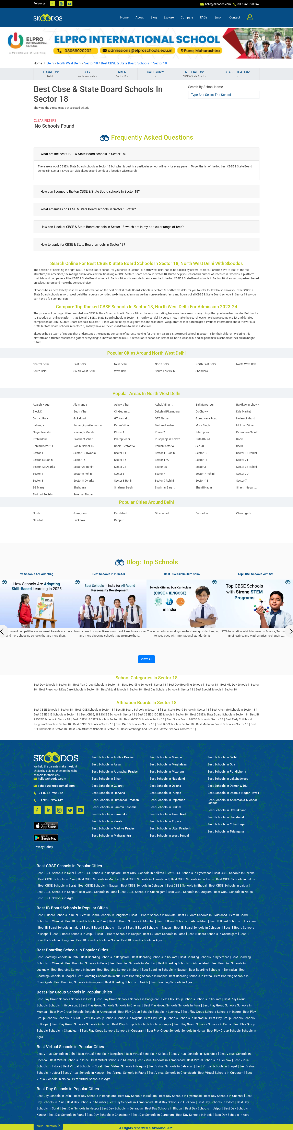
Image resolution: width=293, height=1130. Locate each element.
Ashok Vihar (121, 404)
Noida (36, 513)
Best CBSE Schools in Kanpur (57, 892)
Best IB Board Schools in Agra (141, 940)
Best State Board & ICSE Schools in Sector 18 (195, 719)
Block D (37, 411)
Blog (154, 17)
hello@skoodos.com (217, 4)
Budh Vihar (80, 411)
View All (146, 659)
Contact (234, 17)
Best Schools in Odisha (165, 785)
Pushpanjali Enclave (167, 439)
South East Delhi (165, 371)
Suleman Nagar (83, 494)
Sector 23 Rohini (83, 466)
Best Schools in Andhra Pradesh (113, 757)
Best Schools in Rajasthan (167, 800)
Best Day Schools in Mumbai (86, 1102)
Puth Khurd (203, 439)
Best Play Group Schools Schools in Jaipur (81, 1024)
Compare (187, 17)
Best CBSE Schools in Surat (57, 885)
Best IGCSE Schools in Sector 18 (144, 719)
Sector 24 (120, 466)
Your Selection (48, 1125)
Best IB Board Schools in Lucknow (233, 921)
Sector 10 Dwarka (84, 453)
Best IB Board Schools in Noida (97, 940)
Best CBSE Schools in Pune (56, 879)
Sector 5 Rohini (82, 473)
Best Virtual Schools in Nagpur (125, 1066)
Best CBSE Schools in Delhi (55, 873)
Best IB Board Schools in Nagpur (150, 927)
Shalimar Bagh (123, 487)
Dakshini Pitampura (167, 411)
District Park (40, 418)
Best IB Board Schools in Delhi (57, 915)
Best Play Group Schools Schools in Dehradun (175, 1018)
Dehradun (202, 513)
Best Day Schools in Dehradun (122, 1108)
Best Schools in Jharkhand (226, 817)
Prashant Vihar (83, 439)
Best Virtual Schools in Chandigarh (172, 1073)
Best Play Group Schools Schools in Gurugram (113, 1030)
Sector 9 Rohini (164, 480)
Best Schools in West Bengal (169, 835)
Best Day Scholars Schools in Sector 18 (168, 689)
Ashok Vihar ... (164, 404)
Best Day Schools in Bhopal (164, 1108)
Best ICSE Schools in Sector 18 (94, 709)
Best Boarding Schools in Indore (73, 970)
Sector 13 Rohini (246, 453)
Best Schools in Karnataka (109, 814)
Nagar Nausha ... (43, 432)
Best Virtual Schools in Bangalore (101, 1054)
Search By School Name (205, 87)
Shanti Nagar (204, 487)
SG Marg (38, 487)
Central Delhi (41, 364)
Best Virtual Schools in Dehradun (171, 1066)
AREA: (122, 74)
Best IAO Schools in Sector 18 (175, 724)
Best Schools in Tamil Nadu (168, 814)
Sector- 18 (202, 480)
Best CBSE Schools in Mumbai (98, 879)
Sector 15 (79, 459)
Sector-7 (241, 480)
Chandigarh (243, 513)
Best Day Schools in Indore (216, 1102)
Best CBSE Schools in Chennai (234, 873)
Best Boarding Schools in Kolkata (154, 957)
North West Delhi (69, 63)
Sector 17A (162, 459)
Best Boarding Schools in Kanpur (144, 976)
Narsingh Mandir (84, 432)
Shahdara (202, 371)
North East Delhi (206, 364)
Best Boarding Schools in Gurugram (78, 982)
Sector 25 (161, 466)
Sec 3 (239, 446)
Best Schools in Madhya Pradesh (114, 828)
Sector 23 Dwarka (44, 466)
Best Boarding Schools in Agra (171, 982)
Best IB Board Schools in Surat (104, 927)
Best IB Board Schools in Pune (85, 921)
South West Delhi (84, 371)
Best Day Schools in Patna (66, 1115)
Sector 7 (160, 473)
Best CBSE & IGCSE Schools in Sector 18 (163, 714)
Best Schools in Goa (221, 764)
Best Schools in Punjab (165, 793)
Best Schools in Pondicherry (227, 771)
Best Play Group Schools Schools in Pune (172, 1005)
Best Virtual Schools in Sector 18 (121, 689)
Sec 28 (200, 446)
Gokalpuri (79, 418)
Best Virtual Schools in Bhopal (216, 1066)
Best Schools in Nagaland (167, 778)
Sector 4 (38, 473)
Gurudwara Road (206, 418)
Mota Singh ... (204, 425)
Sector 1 (38, 453)
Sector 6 (119, 473)
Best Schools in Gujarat (108, 785)
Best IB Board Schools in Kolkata (153, 915)
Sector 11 (120, 453)
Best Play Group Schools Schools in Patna (202, 1024)
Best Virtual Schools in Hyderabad (194, 1054)
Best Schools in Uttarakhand (227, 810)
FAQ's (204, 17)
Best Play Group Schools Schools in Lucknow (149, 1012)
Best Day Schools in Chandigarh (108, 1115)
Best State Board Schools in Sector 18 (185, 709)
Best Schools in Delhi (222, 757)
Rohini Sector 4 (164, 446)
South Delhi (40, 371)
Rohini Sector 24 (124, 446)
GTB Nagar (162, 418)
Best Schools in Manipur (166, 757)
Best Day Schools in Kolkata (137, 1096)
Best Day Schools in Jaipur (203, 1108)
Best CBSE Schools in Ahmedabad (145, 879)
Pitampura (202, 432)
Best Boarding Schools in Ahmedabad (183, 963)
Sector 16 (120, 459)
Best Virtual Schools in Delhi (56, 1054)
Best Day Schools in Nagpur (80, 1108)
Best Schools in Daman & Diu (227, 785)
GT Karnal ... (122, 418)
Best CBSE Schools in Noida (233, 892)
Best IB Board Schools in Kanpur (119, 934)
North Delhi (162, 364)
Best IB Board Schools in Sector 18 (137, 709)
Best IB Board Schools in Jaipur (73, 934)
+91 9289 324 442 (48, 800)
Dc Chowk (202, 411)
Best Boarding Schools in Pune (86, 963)
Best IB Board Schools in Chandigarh (212, 934)
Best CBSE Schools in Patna (98, 892)
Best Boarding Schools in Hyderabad (204, 957)
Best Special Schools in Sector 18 (216, 689)
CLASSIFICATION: (237, 74)
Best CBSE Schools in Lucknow (192, 879)
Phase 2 (160, 432)
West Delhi (120, 371)
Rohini (240, 439)
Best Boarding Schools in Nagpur (164, 970)
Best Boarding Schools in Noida (126, 982)
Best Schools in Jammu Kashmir (114, 807)
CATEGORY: (155, 74)
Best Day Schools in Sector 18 (52, 684)
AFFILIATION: (194, 74)
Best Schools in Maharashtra (111, 835)
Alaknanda (80, 404)
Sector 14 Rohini (43, 459)
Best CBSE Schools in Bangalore (99, 873)
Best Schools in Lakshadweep (228, 778)
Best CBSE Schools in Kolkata (143, 873)
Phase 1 (119, 432)
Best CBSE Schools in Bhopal (187, 885)
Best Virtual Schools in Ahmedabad (161, 1060)
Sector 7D (242, 473)
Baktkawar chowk (247, 404)
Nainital (38, 520)
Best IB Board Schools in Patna (164, 934)
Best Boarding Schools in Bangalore (105, 957)
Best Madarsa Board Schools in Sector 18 (222, 724)
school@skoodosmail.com (54, 785)
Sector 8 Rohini (123, 480)
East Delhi (79, 364)
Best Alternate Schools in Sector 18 (234, 709)
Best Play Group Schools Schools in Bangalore (127, 999)
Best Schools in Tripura (165, 821)
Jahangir (38, 425)
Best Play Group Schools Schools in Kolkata (191, 999)
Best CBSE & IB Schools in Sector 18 (56, 714)
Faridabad (120, 513)
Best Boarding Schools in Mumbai (132, 963)
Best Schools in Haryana (108, 793)
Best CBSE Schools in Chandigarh (142, 892)
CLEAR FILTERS (45, 121)
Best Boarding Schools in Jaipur (98, 976)
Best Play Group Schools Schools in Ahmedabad (83, 1012)
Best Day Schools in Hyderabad (180, 1096)
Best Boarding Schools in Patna (190, 976)
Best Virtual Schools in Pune (69, 1060)
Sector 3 (201, 466)
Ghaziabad (162, 513)
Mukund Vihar (245, 425)
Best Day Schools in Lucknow (175, 1102)
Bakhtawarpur (205, 404)
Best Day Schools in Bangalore (95, 1096)
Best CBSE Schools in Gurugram (190, 892)
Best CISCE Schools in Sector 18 (93, 724)
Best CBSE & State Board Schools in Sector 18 (134, 63)
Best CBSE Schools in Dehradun (142, 885)
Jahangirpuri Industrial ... (89, 425)
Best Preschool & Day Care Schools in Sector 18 (69, 689)
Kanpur (119, 520)
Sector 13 (202, 453)
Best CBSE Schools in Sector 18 (53, 709)
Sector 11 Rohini (165, 453)
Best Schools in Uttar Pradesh (170, 828)
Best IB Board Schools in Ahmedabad (182, 921)
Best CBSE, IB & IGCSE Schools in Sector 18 (108, 714)
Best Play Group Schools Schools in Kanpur (141, 1024)
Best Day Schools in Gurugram (153, 1115)
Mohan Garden (164, 425)
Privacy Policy (43, 847)
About (140, 17)
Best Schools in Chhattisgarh (227, 824)
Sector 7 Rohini (205, 473)
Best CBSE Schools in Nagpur (98, 885)
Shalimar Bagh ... (165, 487)
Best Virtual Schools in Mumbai (112, 1060)
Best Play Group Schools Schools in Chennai (111, 1005)
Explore (169, 17)
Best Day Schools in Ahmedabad (130, 1102)
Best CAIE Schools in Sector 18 (135, 724)
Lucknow (79, 520)
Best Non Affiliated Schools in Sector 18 (94, 729)
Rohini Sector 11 (43, 446)
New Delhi (120, 364)
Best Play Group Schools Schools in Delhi (65, 999)
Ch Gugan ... (122, 411)
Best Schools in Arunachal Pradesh (115, 771)
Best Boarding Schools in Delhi (58, 957)
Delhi (50, 63)
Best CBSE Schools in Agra (55, 898)
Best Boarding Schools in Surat (118, 970)
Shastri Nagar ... (246, 487)
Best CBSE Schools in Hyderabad (188, 873)
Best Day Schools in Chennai (223, 1096)
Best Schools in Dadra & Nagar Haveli (233, 793)
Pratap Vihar (122, 439)
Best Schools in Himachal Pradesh (115, 800)
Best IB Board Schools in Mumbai (131, 921)
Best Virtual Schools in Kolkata (147, 1054)
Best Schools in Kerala (107, 821)
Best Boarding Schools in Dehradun (213, 970)
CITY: (87, 74)
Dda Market (243, 411)
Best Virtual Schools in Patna (126, 1073)
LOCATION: (51, 74)
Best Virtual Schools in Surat (82, 1066)
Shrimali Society (43, 494)
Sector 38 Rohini (246, 466)
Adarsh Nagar (41, 404)
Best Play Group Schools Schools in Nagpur (112, 1018)
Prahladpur (40, 439)
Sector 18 (91, 63)
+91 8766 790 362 (48, 793)
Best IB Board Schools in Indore (59, 927)
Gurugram (79, 513)
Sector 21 (242, 459)
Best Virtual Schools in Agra (91, 1079)
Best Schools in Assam (107, 764)
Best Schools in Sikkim (165, 807)
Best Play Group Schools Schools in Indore (212, 1012)
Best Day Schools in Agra (232, 1115)
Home (124, 17)
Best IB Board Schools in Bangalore (104, 915)
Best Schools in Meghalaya (168, 764)
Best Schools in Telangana (226, 831)
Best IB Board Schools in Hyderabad (202, 915)
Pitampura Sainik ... (248, 432)
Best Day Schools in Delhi (54, 1096)
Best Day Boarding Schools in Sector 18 (193, 684)
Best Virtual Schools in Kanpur (83, 1073)
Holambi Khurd (245, 418)
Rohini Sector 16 (83, 446)
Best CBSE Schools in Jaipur (228, 885)
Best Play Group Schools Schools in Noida (176, 1030)
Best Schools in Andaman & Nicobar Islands (232, 802)
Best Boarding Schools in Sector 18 (144, 684)
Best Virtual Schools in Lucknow (209, 1060)
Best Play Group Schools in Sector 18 (96, 684)
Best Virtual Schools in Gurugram (220, 1073)
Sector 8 (38, 480)
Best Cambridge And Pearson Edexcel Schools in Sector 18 (157, 729)
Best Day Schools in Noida (194, 1115)
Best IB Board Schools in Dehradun (197, 927)
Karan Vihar (121, 425)
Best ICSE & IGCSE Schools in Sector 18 (97, 719)
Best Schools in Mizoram (167, 771)
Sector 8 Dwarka (83, 480)
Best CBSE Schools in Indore (235, 879)
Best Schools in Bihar (106, 778)
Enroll (218, 17)
